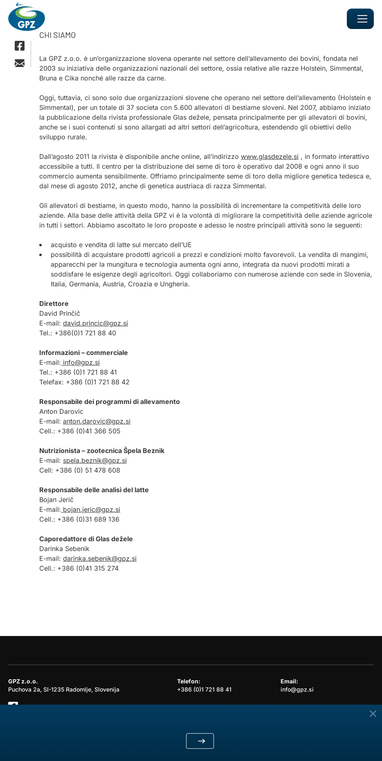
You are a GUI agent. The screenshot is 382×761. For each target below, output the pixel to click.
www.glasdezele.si (270, 156)
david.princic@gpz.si (95, 323)
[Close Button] (373, 713)
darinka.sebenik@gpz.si (100, 558)
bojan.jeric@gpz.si (90, 509)
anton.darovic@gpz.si (96, 421)
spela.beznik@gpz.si (95, 460)
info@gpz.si (80, 362)
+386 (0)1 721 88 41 (204, 689)
